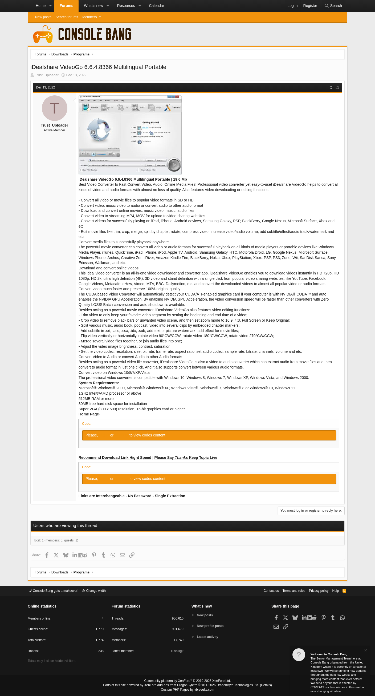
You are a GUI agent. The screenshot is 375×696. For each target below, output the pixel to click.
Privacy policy (314, 590)
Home (41, 5)
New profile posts (211, 626)
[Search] (333, 6)
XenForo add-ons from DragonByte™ (172, 685)
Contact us (263, 590)
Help (332, 590)
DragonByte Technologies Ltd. (233, 685)
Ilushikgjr (177, 652)
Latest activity (209, 638)
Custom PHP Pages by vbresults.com (187, 689)
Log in (106, 436)
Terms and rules (287, 590)
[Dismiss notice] (365, 650)
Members (89, 17)
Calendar (156, 5)
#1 (336, 89)
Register (123, 436)
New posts (43, 17)
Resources (126, 5)
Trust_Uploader (48, 76)
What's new (93, 5)
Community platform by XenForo (187, 681)
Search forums (67, 17)
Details (259, 685)
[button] (50, 6)
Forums (66, 5)
